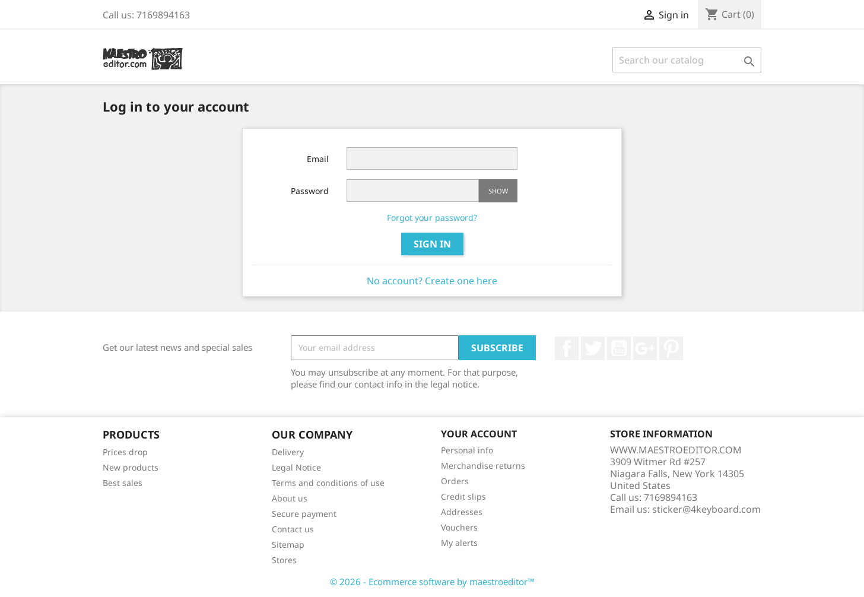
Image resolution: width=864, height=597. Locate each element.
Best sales (122, 482)
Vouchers (459, 527)
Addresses (461, 511)
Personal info (467, 450)
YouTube (619, 348)
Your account (479, 433)
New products (130, 467)
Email (318, 158)
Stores (284, 560)
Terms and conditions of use (328, 482)
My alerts (459, 542)
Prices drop (125, 452)
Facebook (567, 348)
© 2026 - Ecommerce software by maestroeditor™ (432, 582)
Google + (645, 348)
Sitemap (288, 544)
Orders (455, 481)
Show (498, 190)
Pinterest (671, 348)
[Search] (686, 59)
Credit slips (463, 496)
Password (310, 190)
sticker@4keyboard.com (706, 509)
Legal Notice (296, 467)
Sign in (432, 243)
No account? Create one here (432, 280)
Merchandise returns (483, 465)
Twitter (593, 348)
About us (289, 498)
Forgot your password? (432, 217)
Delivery (288, 452)
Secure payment (304, 513)
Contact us (293, 529)
